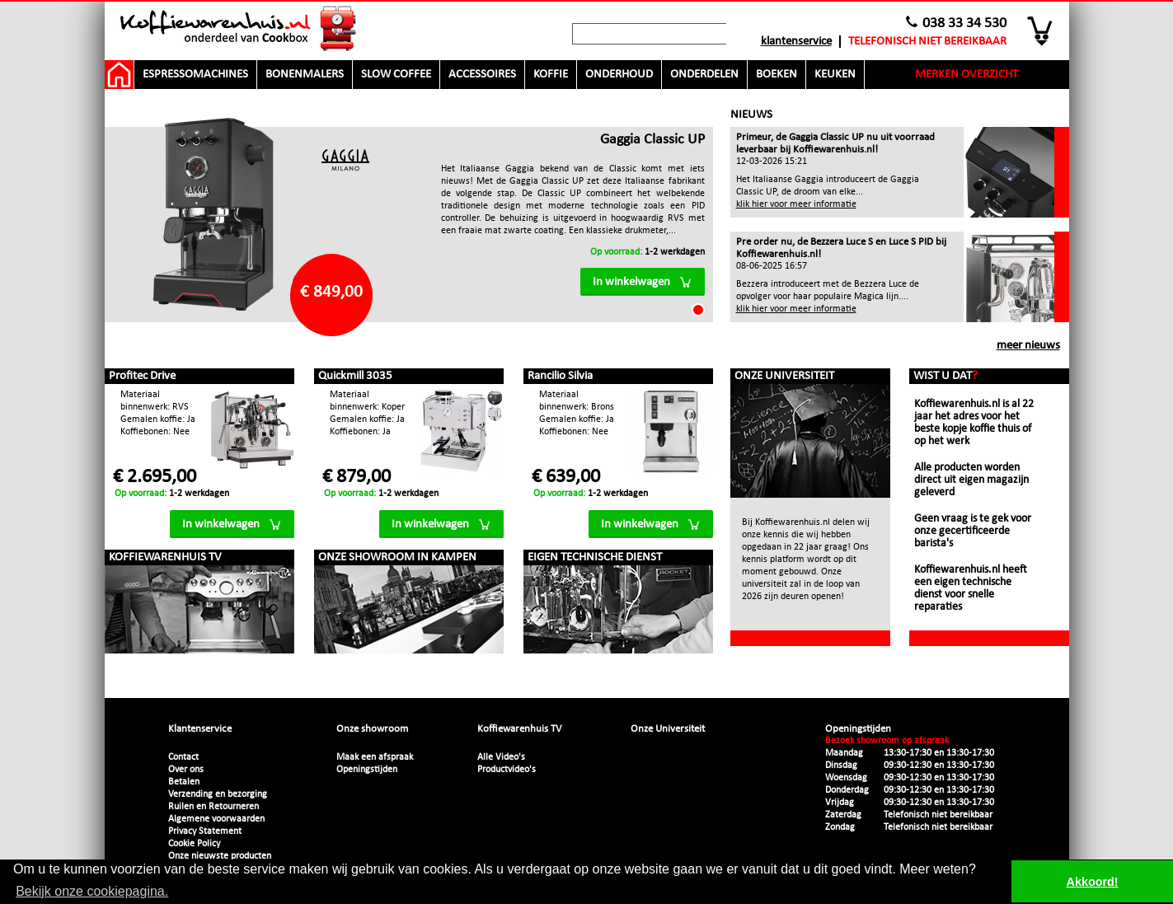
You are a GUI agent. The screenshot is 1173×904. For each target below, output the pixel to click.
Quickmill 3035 (355, 376)
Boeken (776, 74)
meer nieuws (1028, 346)
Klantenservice (796, 41)
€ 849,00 (331, 292)
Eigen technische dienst (595, 557)
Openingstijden (366, 770)
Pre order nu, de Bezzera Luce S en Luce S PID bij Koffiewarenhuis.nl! (841, 248)
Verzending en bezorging (217, 794)
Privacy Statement (205, 831)
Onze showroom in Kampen (397, 557)
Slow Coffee (396, 74)
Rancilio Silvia (560, 376)
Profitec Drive (142, 376)
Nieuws (751, 115)
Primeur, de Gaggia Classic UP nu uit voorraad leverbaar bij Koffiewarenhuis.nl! (835, 143)
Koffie (550, 74)
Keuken (835, 74)
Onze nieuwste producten (219, 856)
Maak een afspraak (374, 757)
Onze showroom (372, 729)
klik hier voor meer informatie (796, 204)
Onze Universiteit (784, 376)
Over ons (186, 770)
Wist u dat (945, 376)
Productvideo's (506, 770)
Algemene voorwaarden (216, 819)
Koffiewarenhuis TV (165, 557)
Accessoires (482, 74)
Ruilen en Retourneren (213, 807)
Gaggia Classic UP (652, 140)
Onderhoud (619, 74)
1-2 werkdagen (647, 252)
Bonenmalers (304, 74)
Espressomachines (195, 74)
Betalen (183, 782)
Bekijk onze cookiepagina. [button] (92, 891)
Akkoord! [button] (1093, 881)
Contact (183, 757)
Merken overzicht (966, 74)
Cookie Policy (194, 844)
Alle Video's (501, 757)
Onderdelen (704, 74)
